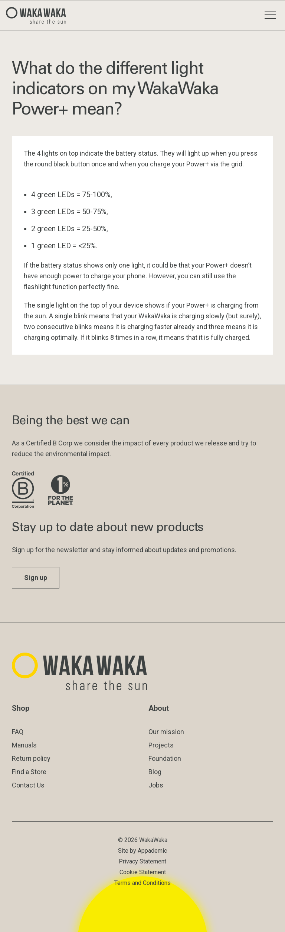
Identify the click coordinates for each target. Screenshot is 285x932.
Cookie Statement (142, 872)
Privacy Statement (142, 861)
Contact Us (28, 785)
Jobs (155, 785)
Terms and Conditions (142, 882)
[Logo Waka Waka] (39, 15)
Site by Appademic (142, 850)
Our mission (166, 732)
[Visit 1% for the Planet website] (60, 490)
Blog (154, 772)
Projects (161, 745)
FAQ (17, 732)
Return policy (31, 758)
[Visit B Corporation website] (24, 490)
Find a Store (29, 772)
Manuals (24, 745)
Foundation (164, 758)
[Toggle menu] (270, 15)
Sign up (35, 577)
